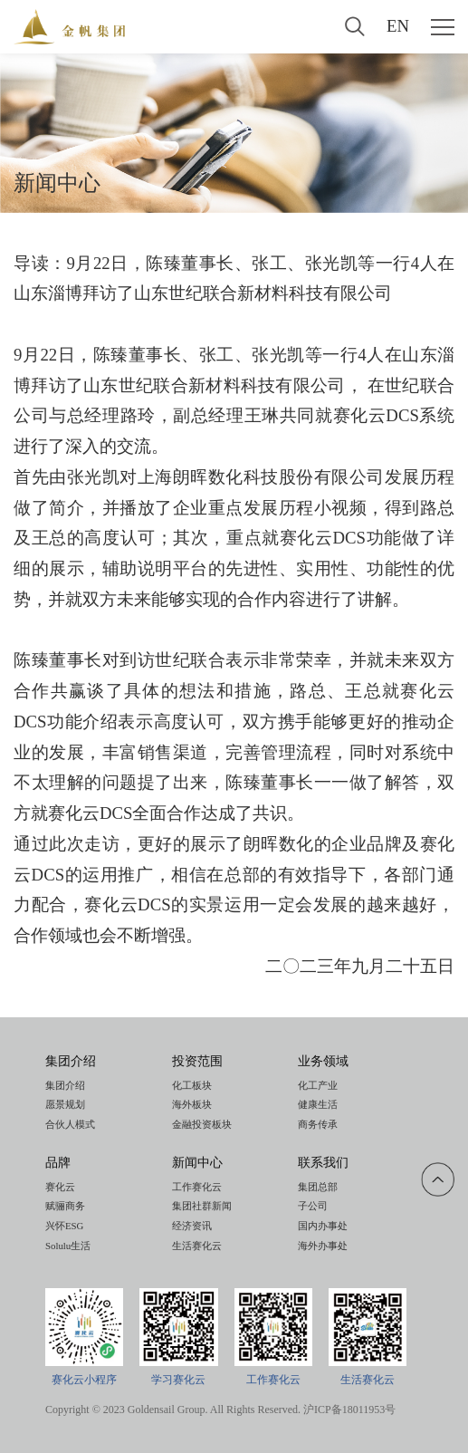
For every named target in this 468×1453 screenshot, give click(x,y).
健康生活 (318, 1104)
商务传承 (318, 1124)
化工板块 (192, 1085)
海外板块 (192, 1104)
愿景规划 (65, 1104)
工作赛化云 (197, 1186)
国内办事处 (323, 1225)
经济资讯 (192, 1225)
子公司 (313, 1205)
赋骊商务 (65, 1205)
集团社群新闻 (202, 1205)
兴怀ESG (64, 1225)
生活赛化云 (197, 1245)
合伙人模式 (70, 1124)
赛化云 (60, 1186)
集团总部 (318, 1186)
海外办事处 (323, 1245)
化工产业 (318, 1085)
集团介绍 (65, 1085)
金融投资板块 (202, 1124)
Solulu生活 (68, 1245)
